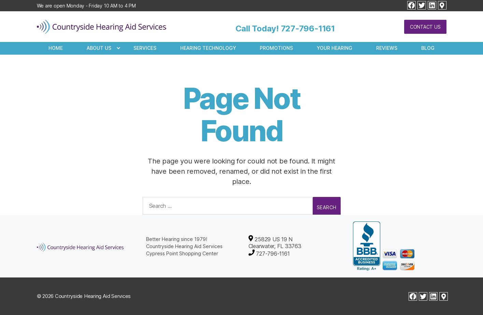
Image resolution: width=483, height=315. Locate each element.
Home (55, 48)
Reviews (386, 48)
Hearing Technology (208, 48)
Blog (428, 48)
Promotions (276, 48)
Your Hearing (334, 48)
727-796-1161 (308, 28)
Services (144, 48)
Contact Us (425, 27)
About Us (99, 48)
